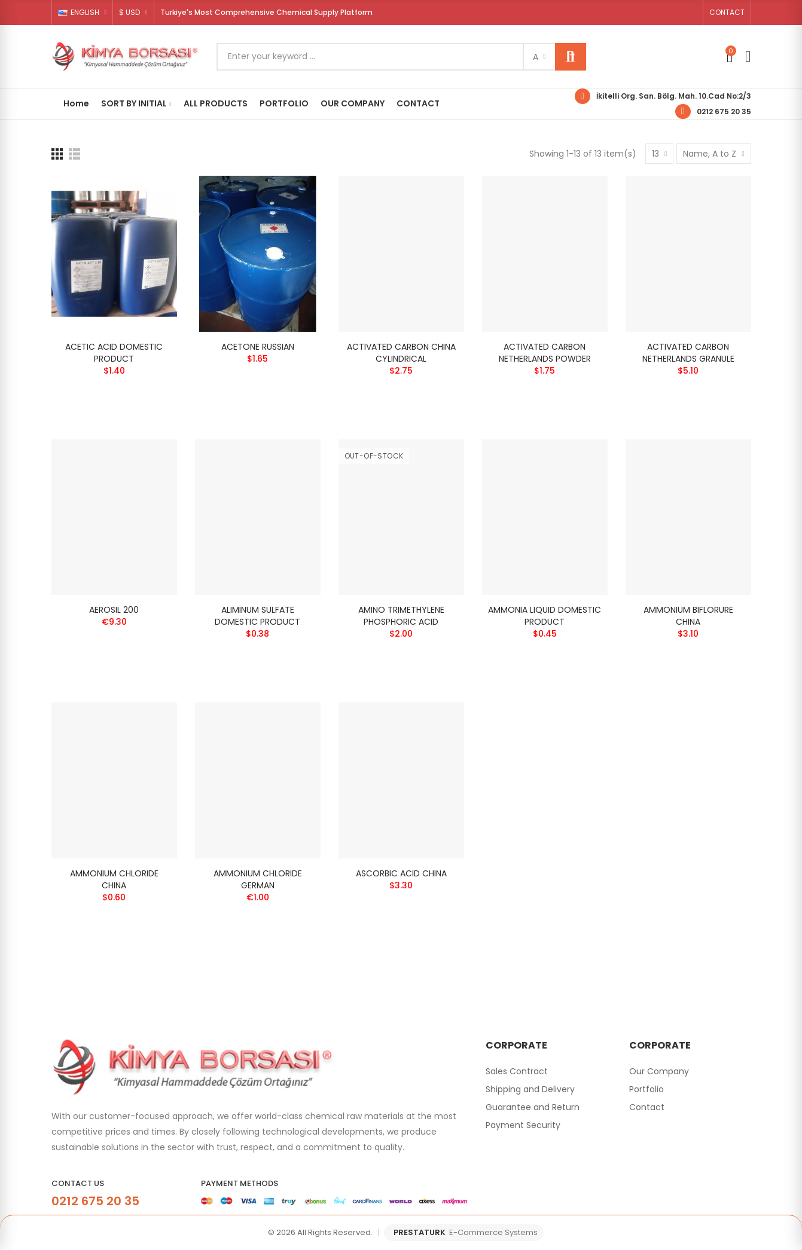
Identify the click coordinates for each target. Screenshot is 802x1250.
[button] (727, 12)
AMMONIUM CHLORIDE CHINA (114, 879)
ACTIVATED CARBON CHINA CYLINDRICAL (401, 353)
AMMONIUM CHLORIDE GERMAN (258, 879)
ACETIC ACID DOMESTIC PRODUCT (114, 353)
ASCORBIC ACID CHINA (401, 873)
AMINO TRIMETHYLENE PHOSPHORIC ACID (401, 616)
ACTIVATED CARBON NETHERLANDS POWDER (545, 353)
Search (570, 57)
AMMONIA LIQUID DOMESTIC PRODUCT (544, 616)
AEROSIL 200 (114, 610)
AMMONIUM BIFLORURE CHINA (688, 616)
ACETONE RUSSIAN (257, 347)
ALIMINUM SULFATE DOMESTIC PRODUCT (257, 616)
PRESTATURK (466, 1233)
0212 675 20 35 (724, 111)
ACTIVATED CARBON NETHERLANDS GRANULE (688, 353)
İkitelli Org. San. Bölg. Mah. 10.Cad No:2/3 (673, 96)
